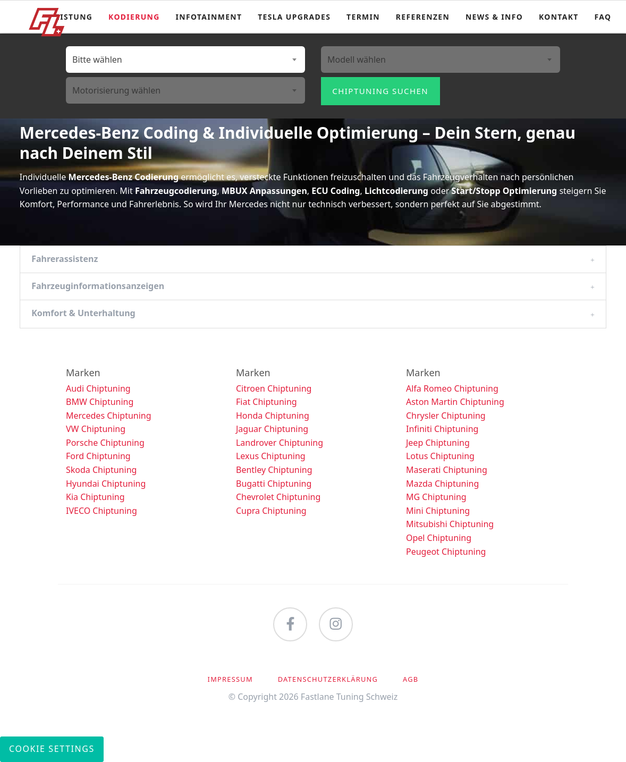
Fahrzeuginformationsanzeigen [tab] (97, 286)
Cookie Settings (52, 749)
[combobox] (185, 59)
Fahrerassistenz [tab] (64, 259)
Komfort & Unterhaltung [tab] (83, 313)
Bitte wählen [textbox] (97, 59)
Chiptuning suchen (380, 91)
